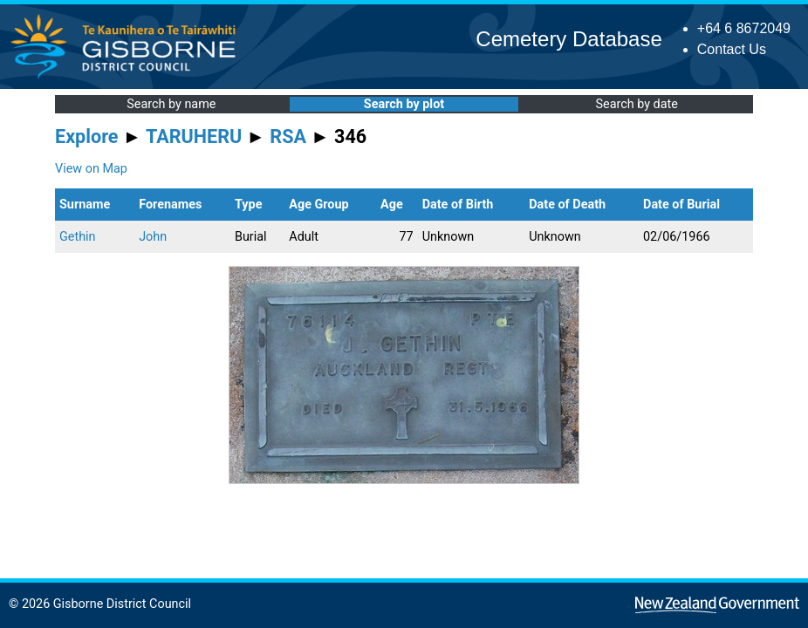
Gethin (77, 236)
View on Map (91, 168)
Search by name (171, 104)
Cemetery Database (568, 39)
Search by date (636, 104)
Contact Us (731, 49)
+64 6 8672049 (744, 28)
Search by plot (404, 104)
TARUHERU (194, 136)
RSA (288, 136)
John (153, 236)
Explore (87, 136)
